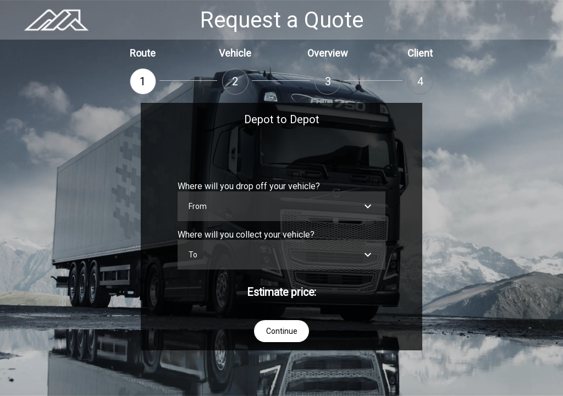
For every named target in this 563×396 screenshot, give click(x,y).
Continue (281, 331)
